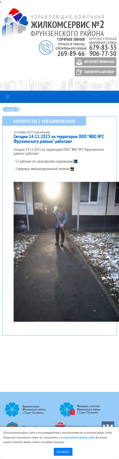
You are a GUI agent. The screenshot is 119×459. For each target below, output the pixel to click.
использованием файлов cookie (78, 437)
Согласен (63, 452)
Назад (9, 109)
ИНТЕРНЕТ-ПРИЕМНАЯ (94, 62)
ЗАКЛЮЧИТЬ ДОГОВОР (94, 72)
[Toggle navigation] (7, 97)
